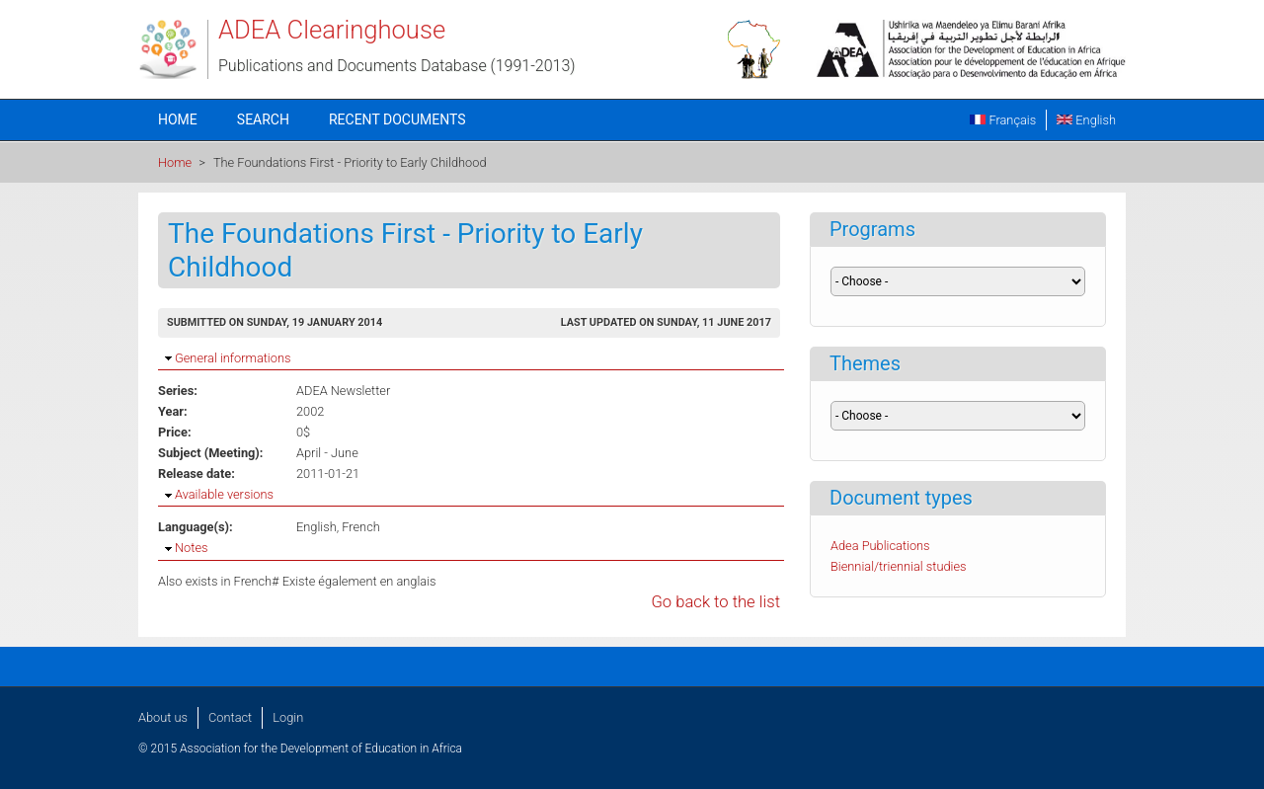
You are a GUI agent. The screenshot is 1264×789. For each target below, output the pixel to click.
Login (288, 717)
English (1086, 120)
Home (178, 119)
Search (263, 119)
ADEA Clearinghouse (331, 29)
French (361, 526)
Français (1003, 120)
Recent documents (397, 119)
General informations (232, 358)
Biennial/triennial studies (898, 566)
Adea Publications (880, 545)
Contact (230, 717)
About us (163, 717)
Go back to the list (715, 601)
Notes (191, 547)
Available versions (224, 494)
